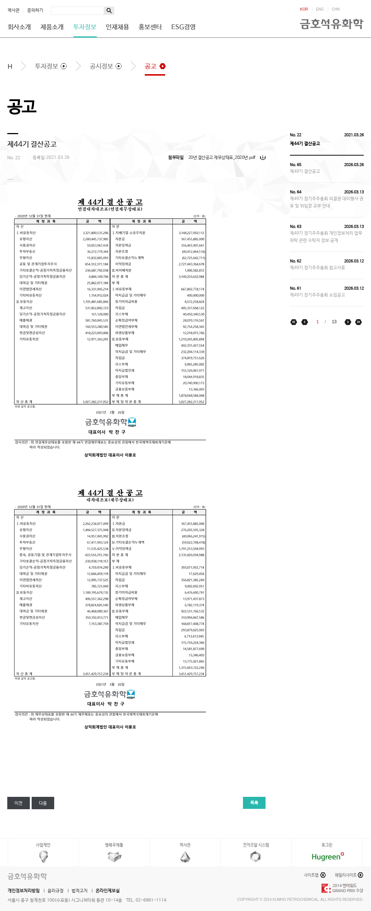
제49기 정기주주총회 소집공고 (317, 295)
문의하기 (35, 10)
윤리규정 (56, 891)
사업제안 (43, 845)
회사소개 (19, 27)
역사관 (14, 10)
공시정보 (101, 66)
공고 (150, 66)
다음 (43, 803)
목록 (254, 803)
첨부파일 (175, 157)
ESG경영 (183, 27)
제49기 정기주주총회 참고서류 (317, 267)
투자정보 (84, 27)
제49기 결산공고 (305, 171)
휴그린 (327, 845)
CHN (336, 9)
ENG (320, 9)
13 (334, 321)
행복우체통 (114, 845)
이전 (19, 803)
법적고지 (80, 891)
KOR (304, 9)
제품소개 (52, 27)
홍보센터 (150, 27)
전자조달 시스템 (256, 845)
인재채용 (117, 27)
